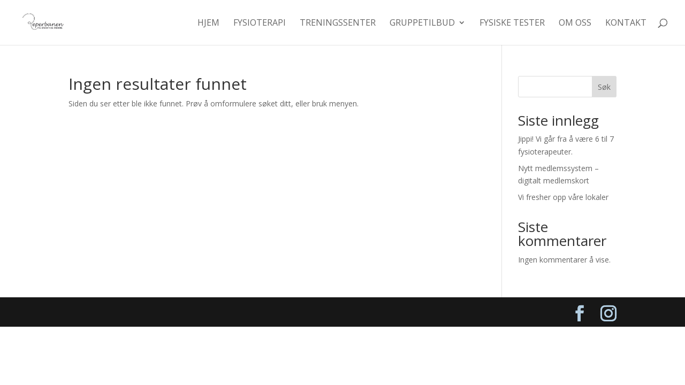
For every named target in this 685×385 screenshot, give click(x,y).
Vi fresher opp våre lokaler (563, 197)
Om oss (575, 23)
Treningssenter (338, 23)
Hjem (208, 23)
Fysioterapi (259, 23)
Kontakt (625, 23)
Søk (604, 87)
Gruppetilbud (422, 23)
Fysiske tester (512, 23)
